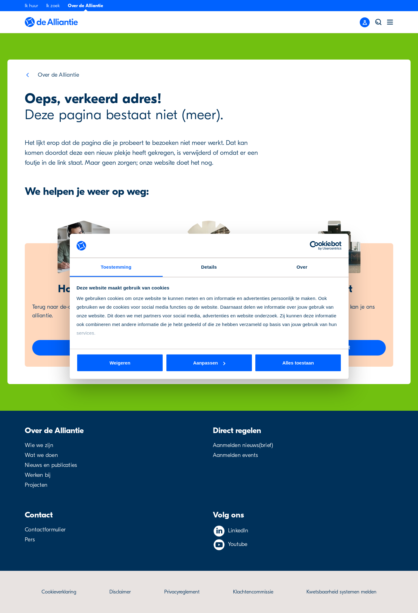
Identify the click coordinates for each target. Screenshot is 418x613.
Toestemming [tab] (116, 266)
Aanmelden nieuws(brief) (243, 445)
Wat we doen (41, 455)
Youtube (238, 544)
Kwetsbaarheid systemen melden (341, 592)
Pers (30, 539)
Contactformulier (45, 529)
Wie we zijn (39, 445)
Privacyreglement (182, 592)
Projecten (36, 485)
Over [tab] (302, 266)
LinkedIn (238, 530)
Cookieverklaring (59, 592)
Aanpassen (209, 362)
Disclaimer (120, 592)
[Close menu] (365, 22)
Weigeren (119, 362)
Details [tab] (209, 266)
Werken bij (38, 475)
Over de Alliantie (85, 5)
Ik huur (31, 5)
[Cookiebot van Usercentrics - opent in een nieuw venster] (314, 245)
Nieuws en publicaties (51, 465)
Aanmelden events (235, 455)
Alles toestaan (298, 362)
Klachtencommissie (253, 592)
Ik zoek (53, 5)
